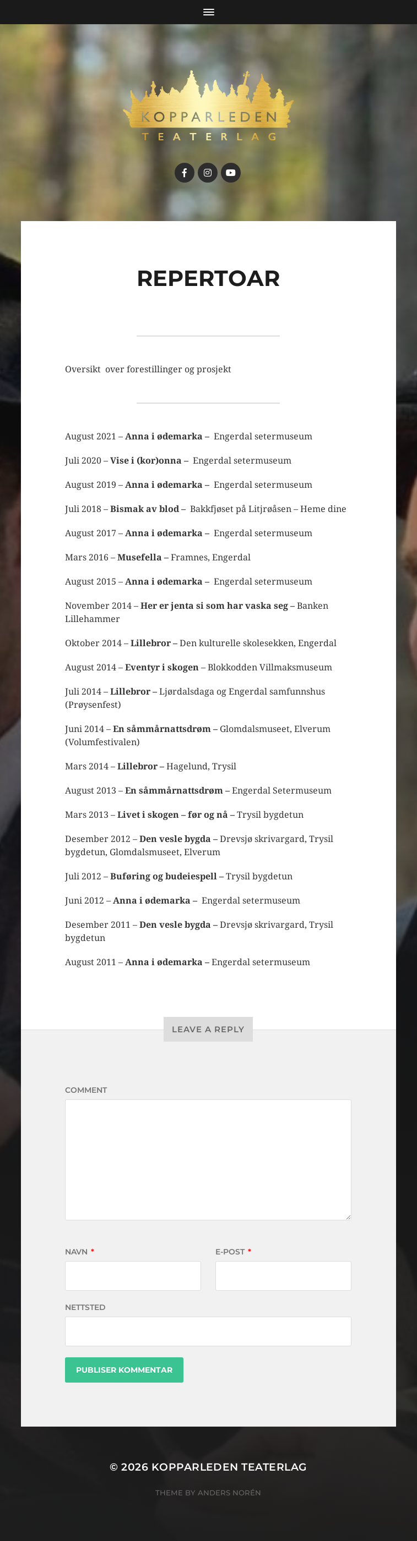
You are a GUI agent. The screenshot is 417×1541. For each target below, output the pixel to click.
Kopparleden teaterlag (229, 1467)
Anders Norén (229, 1492)
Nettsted (85, 1307)
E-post (233, 1252)
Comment (86, 1090)
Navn (79, 1252)
